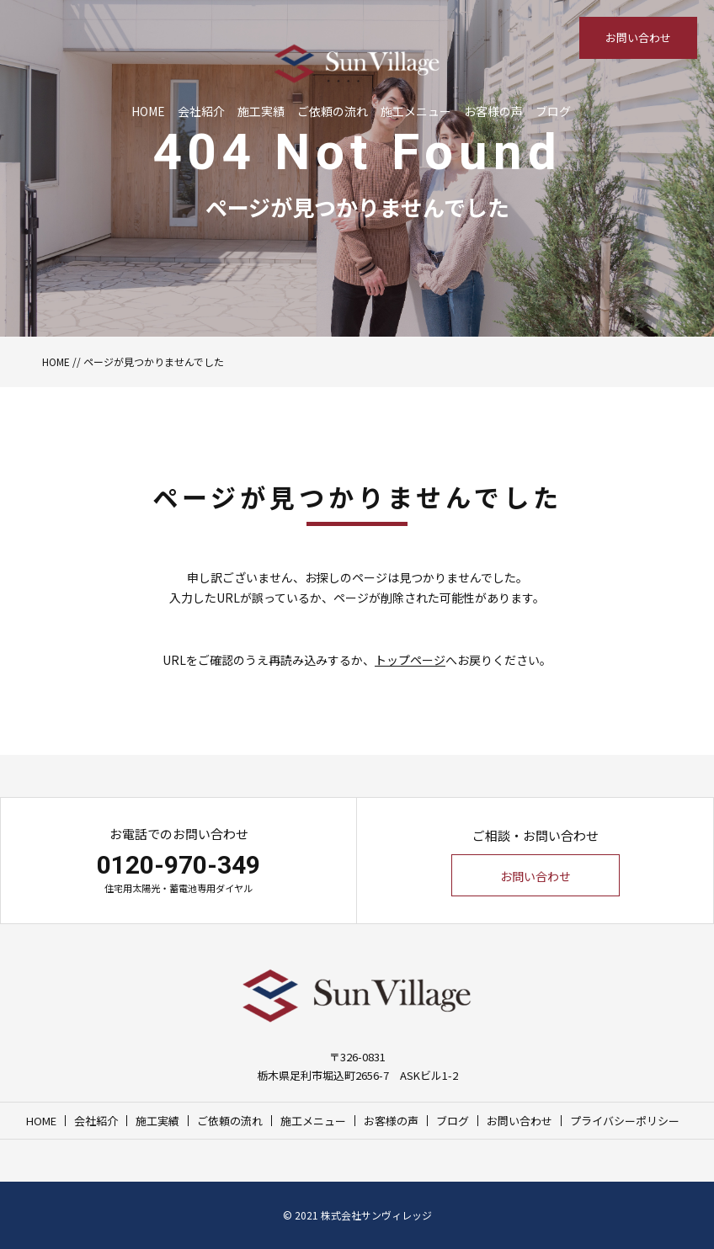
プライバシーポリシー (624, 1121)
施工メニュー (416, 111)
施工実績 (261, 111)
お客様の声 (493, 111)
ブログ (553, 111)
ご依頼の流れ (332, 111)
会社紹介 (201, 111)
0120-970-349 (178, 865)
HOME (148, 111)
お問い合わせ (638, 37)
